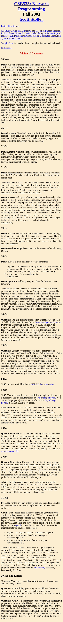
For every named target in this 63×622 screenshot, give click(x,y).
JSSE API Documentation (42, 384)
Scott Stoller (31, 19)
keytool (17, 525)
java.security (39, 567)
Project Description (10, 26)
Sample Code (7, 43)
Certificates (6, 48)
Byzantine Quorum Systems (48, 322)
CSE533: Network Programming (31, 6)
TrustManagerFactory (46, 398)
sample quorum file (10, 451)
